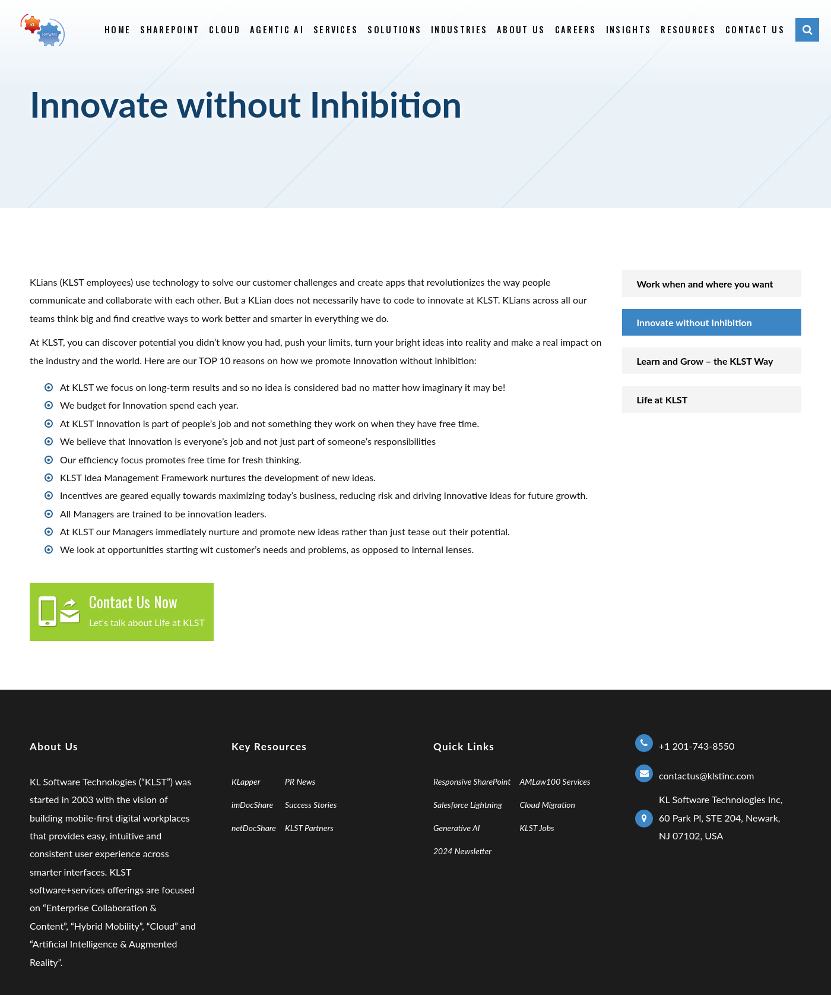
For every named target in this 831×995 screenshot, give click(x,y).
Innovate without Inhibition (694, 322)
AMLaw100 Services (554, 781)
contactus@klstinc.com (706, 775)
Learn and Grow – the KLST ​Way (705, 361)
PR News (300, 781)
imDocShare (252, 804)
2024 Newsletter (462, 851)
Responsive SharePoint (471, 781)
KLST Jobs (536, 828)
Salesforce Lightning (467, 804)
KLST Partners (309, 828)
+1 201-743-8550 (696, 745)
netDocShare (253, 828)
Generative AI (456, 828)
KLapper (246, 781)
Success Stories (311, 804)
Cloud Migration (547, 804)
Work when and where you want (705, 283)
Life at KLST (662, 399)
